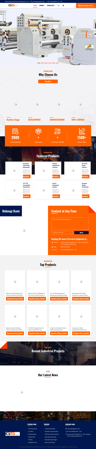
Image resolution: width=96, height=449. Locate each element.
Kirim (81, 232)
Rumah (35, 5)
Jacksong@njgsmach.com (37, 1)
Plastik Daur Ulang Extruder (51, 431)
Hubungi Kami (31, 437)
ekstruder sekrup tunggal (51, 439)
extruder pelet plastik (50, 428)
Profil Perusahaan (32, 428)
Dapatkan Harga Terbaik (27, 176)
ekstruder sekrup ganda (50, 437)
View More (48, 81)
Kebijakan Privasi (32, 442)
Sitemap (30, 439)
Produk (42, 5)
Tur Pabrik (30, 431)
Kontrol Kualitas (32, 434)
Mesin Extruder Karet (50, 442)
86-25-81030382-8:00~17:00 (54, 1)
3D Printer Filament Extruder (52, 434)
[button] (6, 35)
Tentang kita (51, 5)
